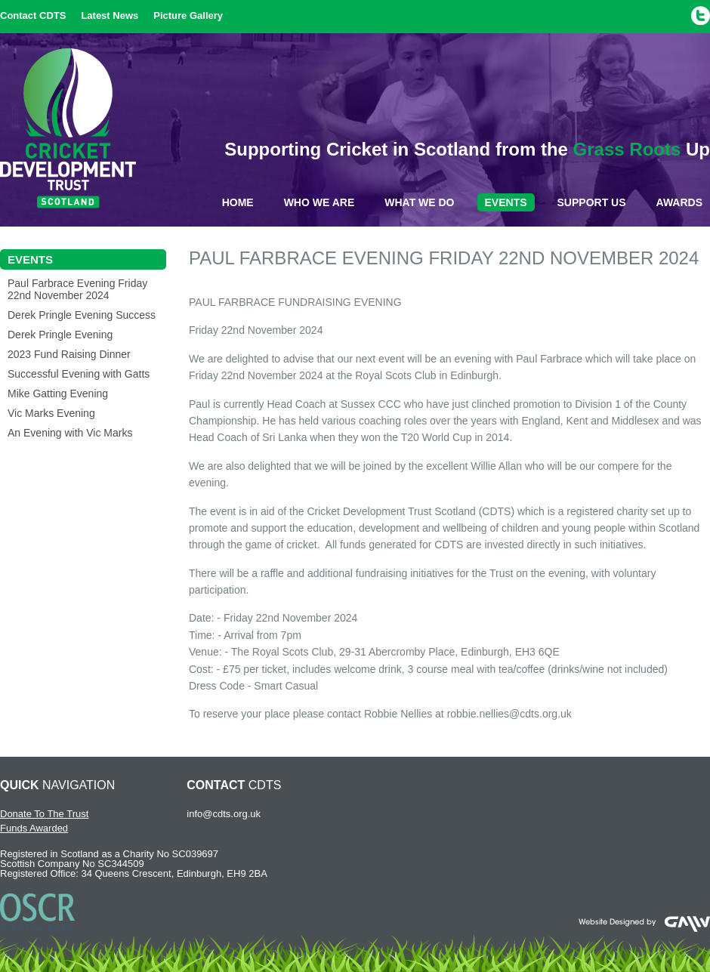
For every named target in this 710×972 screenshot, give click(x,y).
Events (506, 202)
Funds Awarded (34, 828)
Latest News (109, 15)
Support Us (591, 202)
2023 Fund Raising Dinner (69, 354)
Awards (679, 202)
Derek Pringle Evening (60, 335)
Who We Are (319, 202)
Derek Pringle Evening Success (82, 315)
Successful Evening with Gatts (79, 374)
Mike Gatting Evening (58, 393)
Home (238, 202)
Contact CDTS (33, 15)
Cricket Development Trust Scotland (68, 128)
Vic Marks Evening (51, 413)
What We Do (419, 202)
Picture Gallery (188, 15)
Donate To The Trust (44, 813)
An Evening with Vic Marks (70, 433)
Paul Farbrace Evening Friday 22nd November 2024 (77, 289)
